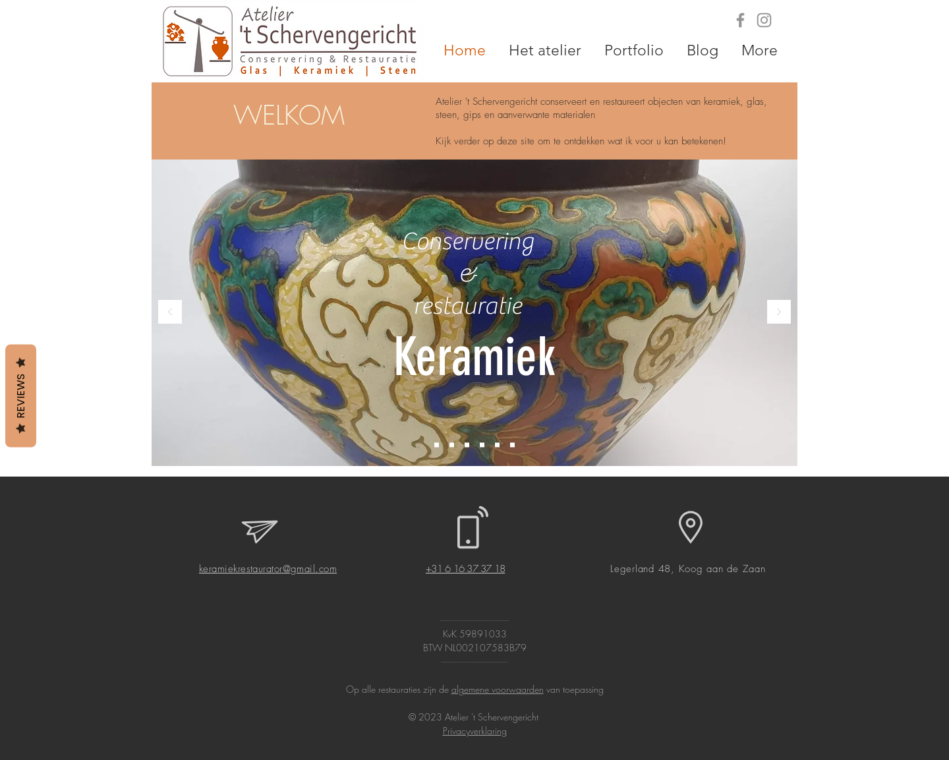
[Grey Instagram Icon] (764, 20)
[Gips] (467, 445)
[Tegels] (482, 445)
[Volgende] (779, 313)
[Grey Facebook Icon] (740, 20)
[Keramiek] (436, 445)
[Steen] (512, 445)
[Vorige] (170, 313)
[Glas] (451, 445)
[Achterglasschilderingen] (497, 445)
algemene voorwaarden (497, 689)
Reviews (20, 395)
